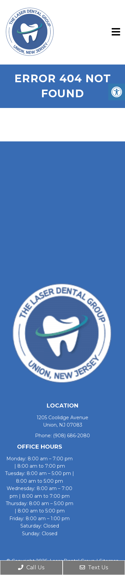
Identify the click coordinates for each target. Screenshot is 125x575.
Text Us (94, 567)
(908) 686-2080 (71, 436)
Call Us (31, 567)
